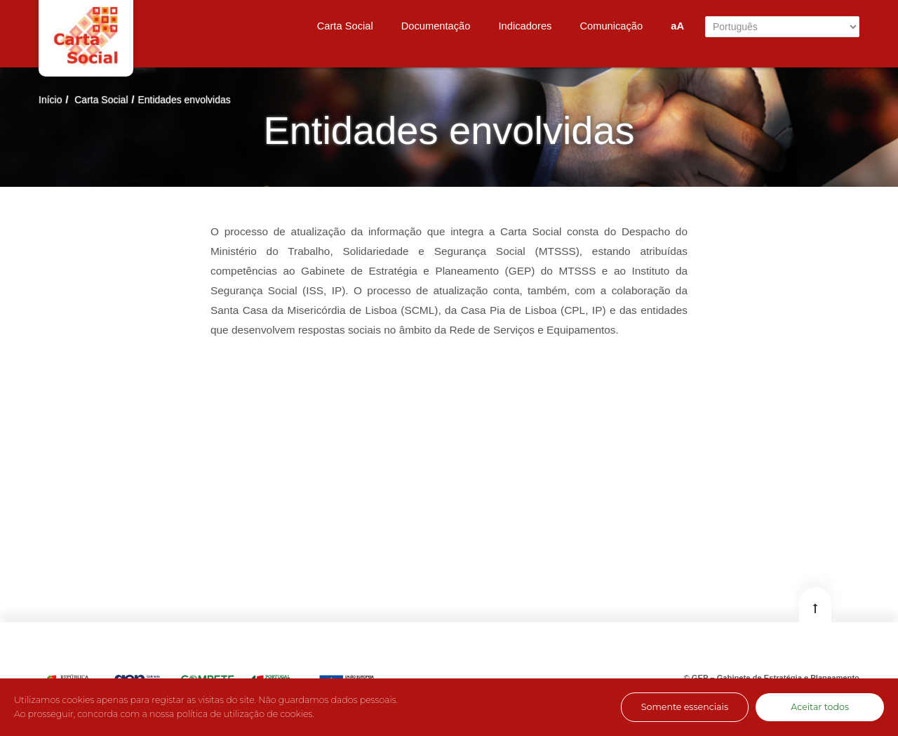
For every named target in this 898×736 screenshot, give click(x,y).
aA (677, 26)
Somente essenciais (684, 707)
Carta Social (101, 99)
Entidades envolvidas (184, 99)
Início (50, 99)
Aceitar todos (820, 707)
